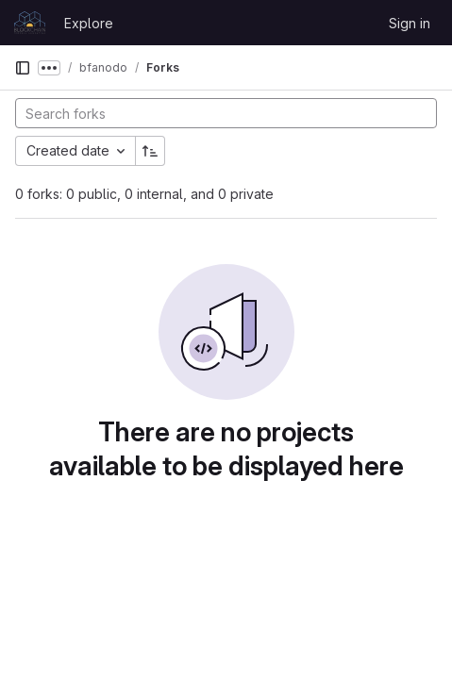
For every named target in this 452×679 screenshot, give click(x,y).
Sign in (409, 23)
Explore (88, 23)
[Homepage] (29, 23)
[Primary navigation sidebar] (23, 68)
